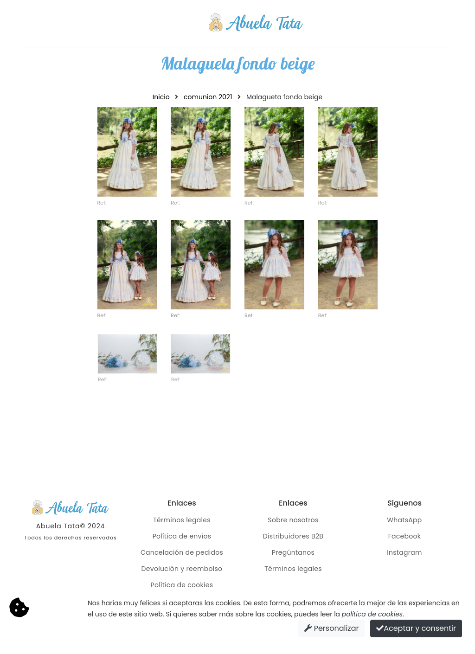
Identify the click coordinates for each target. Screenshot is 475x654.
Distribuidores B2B (293, 536)
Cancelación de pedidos (182, 552)
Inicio (161, 97)
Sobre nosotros (293, 520)
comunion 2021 (208, 97)
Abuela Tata (58, 526)
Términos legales (182, 520)
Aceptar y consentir (416, 628)
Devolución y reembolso (182, 568)
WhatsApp (404, 520)
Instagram (404, 552)
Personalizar (331, 628)
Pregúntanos (293, 552)
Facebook (404, 536)
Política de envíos (182, 536)
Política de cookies (182, 585)
